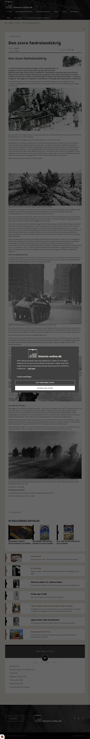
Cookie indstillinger (24, 377)
